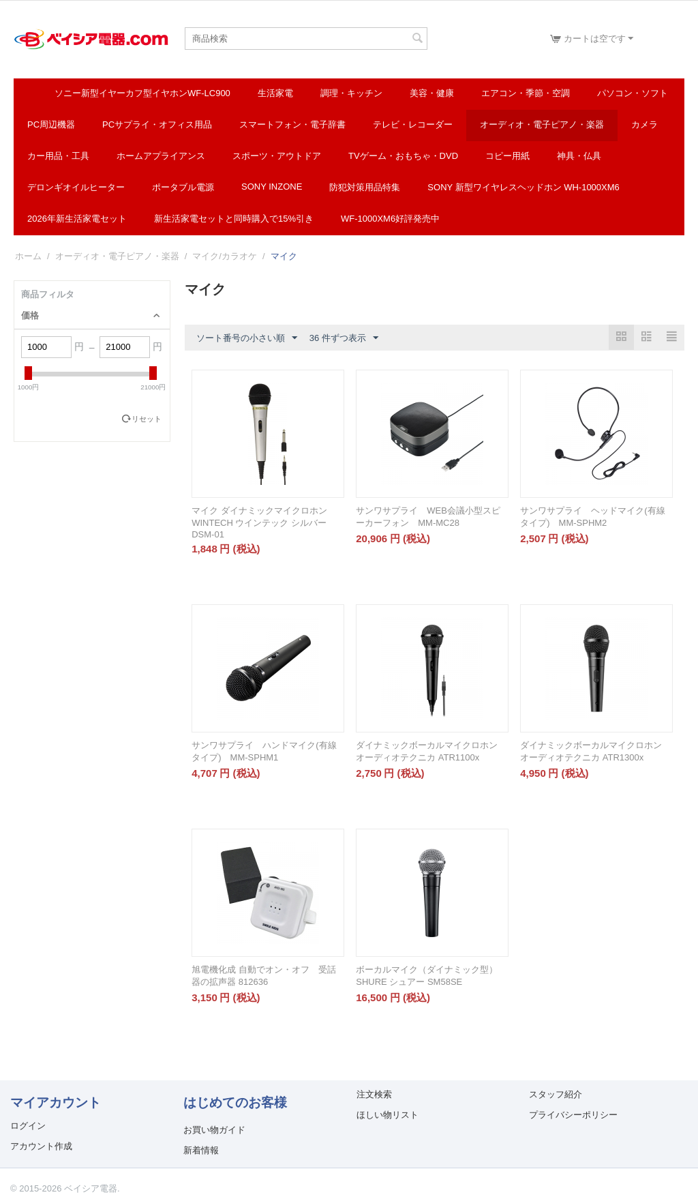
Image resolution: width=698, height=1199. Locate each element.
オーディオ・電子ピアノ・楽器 (542, 124)
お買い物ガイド (214, 1130)
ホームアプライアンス (161, 156)
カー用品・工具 (58, 156)
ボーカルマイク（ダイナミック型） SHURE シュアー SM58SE (427, 975)
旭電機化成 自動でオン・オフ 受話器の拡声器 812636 (264, 975)
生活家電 (275, 93)
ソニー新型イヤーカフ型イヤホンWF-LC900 (142, 93)
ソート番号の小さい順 (246, 338)
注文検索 (374, 1094)
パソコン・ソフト (632, 93)
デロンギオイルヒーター (76, 187)
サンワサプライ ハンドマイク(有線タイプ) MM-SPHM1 (264, 751)
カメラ (644, 124)
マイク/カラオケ (224, 256)
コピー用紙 (507, 156)
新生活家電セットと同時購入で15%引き (234, 218)
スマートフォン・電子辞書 (292, 124)
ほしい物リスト (387, 1115)
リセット (147, 419)
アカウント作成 (41, 1146)
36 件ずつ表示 (343, 338)
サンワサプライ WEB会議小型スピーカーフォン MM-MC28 (428, 516)
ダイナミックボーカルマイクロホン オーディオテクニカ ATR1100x (427, 751)
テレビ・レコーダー (413, 124)
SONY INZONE (271, 186)
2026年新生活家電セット (77, 218)
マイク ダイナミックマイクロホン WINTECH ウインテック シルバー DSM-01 (259, 522)
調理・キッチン (351, 93)
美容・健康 (432, 93)
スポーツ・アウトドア (276, 156)
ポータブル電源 (183, 187)
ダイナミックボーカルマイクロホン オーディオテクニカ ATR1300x (591, 751)
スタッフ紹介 (555, 1094)
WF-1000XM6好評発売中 (390, 218)
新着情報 (201, 1150)
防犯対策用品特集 (364, 187)
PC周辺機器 (51, 124)
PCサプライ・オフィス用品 (157, 124)
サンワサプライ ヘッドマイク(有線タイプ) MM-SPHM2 (592, 516)
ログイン (28, 1126)
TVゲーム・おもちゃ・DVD (403, 156)
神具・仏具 (579, 156)
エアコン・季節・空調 (525, 93)
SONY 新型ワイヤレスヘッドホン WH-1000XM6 (523, 187)
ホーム (28, 256)
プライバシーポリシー (573, 1115)
